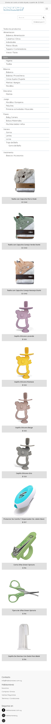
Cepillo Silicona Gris (24, 473)
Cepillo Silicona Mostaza (24, 382)
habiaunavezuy (11, 716)
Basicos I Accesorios (14, 155)
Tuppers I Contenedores (16, 49)
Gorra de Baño (15, 145)
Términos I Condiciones (10, 698)
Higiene (9, 61)
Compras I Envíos (8, 692)
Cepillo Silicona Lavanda (24, 336)
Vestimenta (8, 152)
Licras (8, 139)
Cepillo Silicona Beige (24, 428)
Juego (6, 99)
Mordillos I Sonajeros (14, 102)
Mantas (9, 94)
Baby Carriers (12, 117)
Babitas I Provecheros (15, 76)
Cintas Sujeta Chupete (15, 79)
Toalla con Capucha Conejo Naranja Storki (24, 290)
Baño (5, 57)
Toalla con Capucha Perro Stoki (24, 199)
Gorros (9, 132)
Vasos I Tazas (12, 52)
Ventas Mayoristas (9, 695)
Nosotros (5, 688)
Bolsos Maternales (14, 121)
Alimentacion (8, 32)
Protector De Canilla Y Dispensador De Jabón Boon (24, 519)
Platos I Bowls (12, 45)
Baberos (9, 72)
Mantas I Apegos (13, 82)
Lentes (9, 136)
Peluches (10, 106)
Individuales (11, 42)
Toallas (9, 64)
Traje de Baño (12, 142)
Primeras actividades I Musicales (19, 109)
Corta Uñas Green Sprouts (24, 565)
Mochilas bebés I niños (15, 124)
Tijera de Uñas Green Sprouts (24, 610)
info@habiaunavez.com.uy (12, 681)
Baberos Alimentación (15, 35)
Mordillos (10, 86)
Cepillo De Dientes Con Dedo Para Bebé (24, 656)
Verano (6, 129)
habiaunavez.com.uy (14, 710)
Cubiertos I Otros (13, 39)
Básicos (6, 69)
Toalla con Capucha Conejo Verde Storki (24, 245)
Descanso (7, 91)
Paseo (6, 114)
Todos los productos (12, 29)
